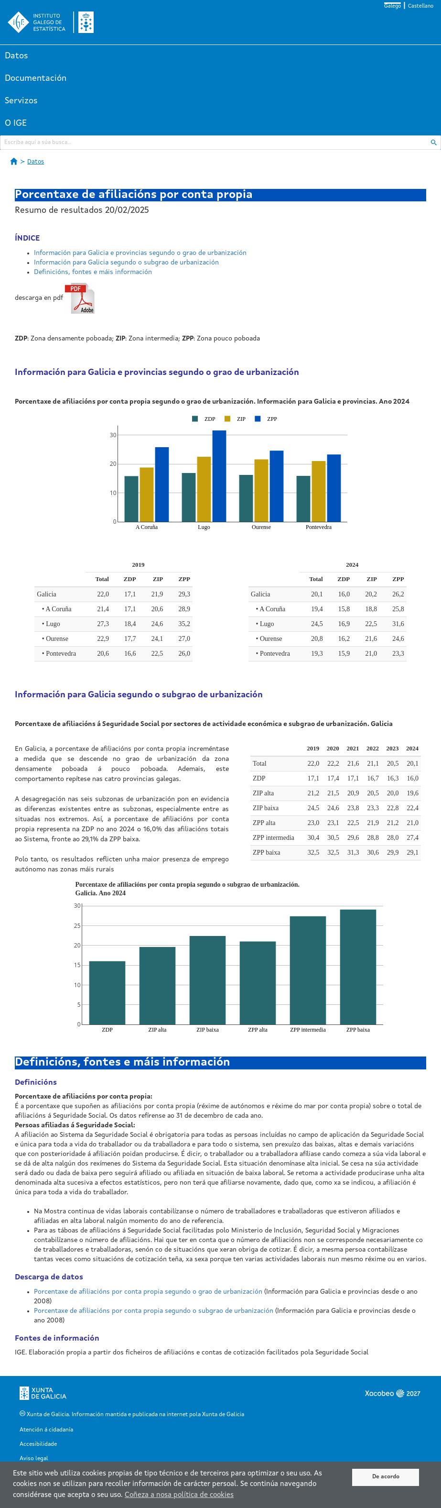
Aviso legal (34, 1459)
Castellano (420, 6)
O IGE (16, 123)
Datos (16, 56)
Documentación (35, 78)
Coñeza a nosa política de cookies (179, 1495)
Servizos (21, 101)
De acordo (385, 1477)
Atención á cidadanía (46, 1430)
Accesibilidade (38, 1444)
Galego (392, 6)
